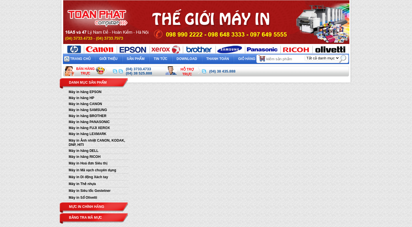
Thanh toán (217, 59)
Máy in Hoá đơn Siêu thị (88, 163)
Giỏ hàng (252, 58)
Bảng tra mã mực (85, 218)
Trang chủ (80, 59)
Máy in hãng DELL (83, 151)
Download (187, 59)
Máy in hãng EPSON (85, 92)
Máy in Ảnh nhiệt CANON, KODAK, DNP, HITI (97, 142)
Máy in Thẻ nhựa (82, 184)
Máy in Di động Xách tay (88, 177)
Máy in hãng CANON (85, 104)
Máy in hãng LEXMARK (87, 134)
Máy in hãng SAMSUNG (88, 110)
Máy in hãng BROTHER (87, 116)
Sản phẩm (136, 59)
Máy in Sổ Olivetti (83, 198)
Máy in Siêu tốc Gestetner (89, 191)
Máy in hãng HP (81, 98)
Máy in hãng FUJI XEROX (89, 128)
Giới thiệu (108, 59)
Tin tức (160, 59)
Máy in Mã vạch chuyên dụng (92, 170)
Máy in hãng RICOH (84, 157)
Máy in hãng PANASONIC (89, 122)
